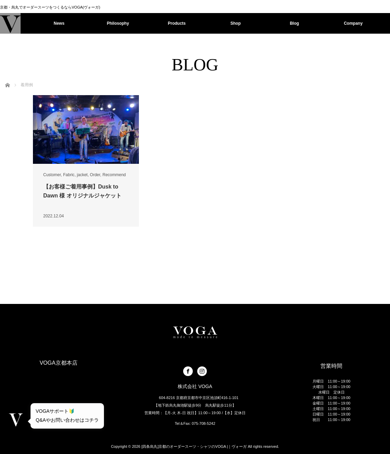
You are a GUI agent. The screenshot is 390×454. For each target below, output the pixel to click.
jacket (82, 174)
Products (177, 23)
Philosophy (118, 23)
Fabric (68, 174)
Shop (236, 23)
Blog (294, 23)
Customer (52, 174)
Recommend (114, 174)
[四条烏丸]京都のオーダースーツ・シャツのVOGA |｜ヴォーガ (194, 446)
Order (95, 174)
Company (353, 23)
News (59, 23)
